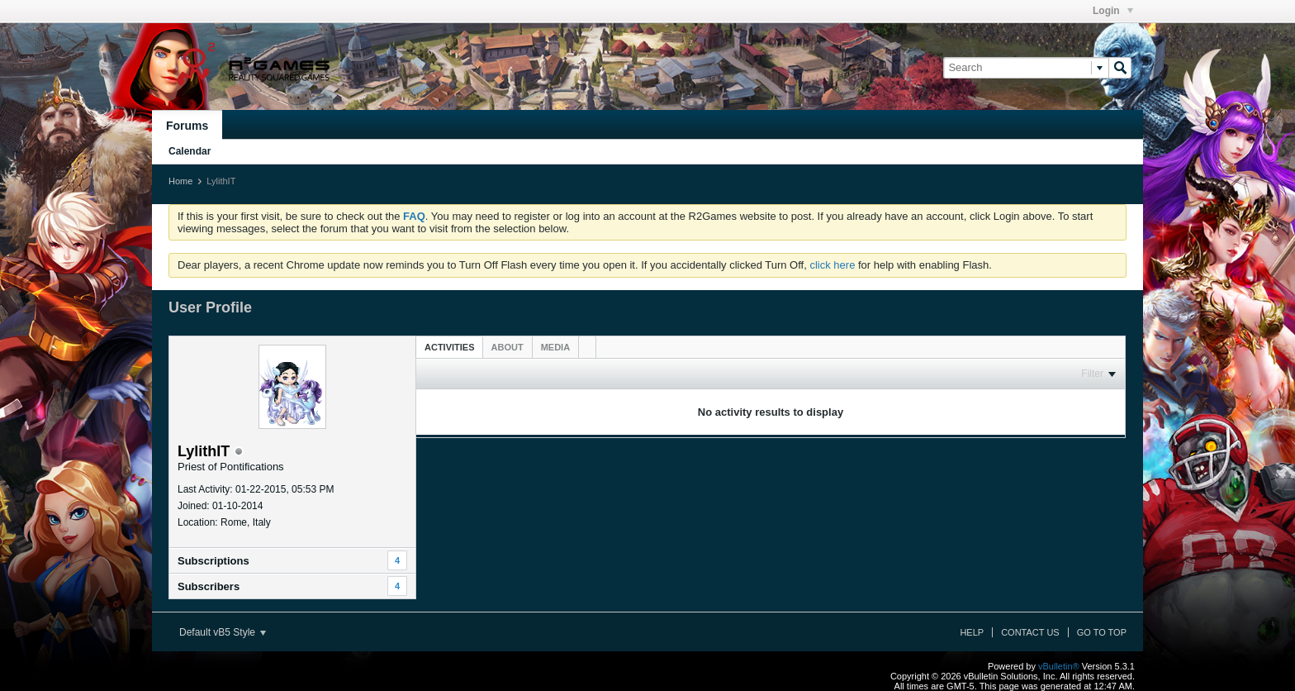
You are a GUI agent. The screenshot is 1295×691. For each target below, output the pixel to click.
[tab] (449, 347)
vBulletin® (1058, 666)
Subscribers (209, 586)
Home (180, 181)
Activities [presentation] (450, 347)
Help (972, 632)
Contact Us (1030, 632)
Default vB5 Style (222, 632)
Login (1113, 11)
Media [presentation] (555, 347)
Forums (187, 125)
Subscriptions (213, 561)
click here (832, 265)
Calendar (189, 151)
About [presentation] (507, 347)
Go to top (1102, 632)
